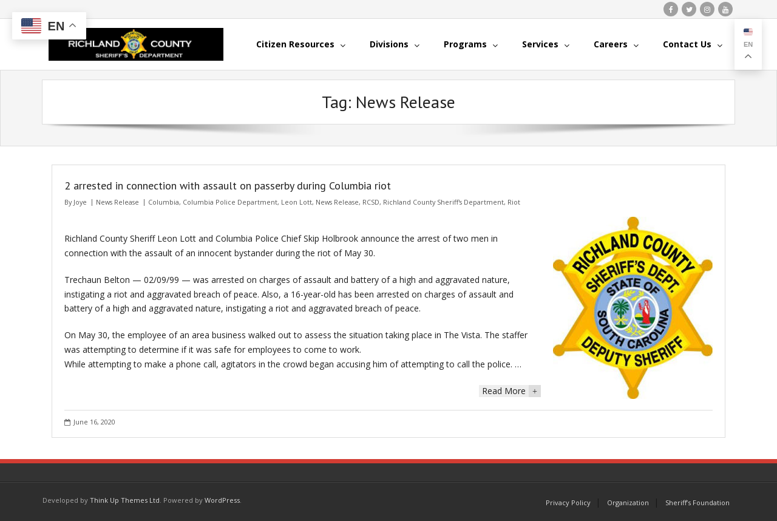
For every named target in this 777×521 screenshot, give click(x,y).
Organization (628, 502)
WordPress (222, 500)
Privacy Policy (568, 502)
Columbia (163, 201)
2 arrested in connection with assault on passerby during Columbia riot (227, 185)
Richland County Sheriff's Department (443, 201)
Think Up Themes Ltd (125, 500)
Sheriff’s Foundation (697, 502)
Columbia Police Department (230, 201)
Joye (80, 201)
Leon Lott (296, 201)
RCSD (370, 201)
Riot (513, 201)
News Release (117, 201)
